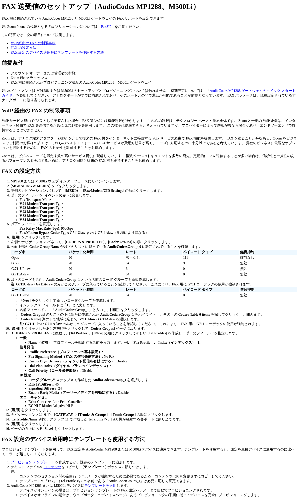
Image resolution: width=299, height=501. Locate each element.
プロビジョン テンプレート (32, 462)
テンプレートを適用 (100, 485)
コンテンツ (52, 467)
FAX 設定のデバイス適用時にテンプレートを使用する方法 (57, 52)
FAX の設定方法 (23, 48)
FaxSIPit (107, 26)
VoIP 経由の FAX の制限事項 (33, 43)
